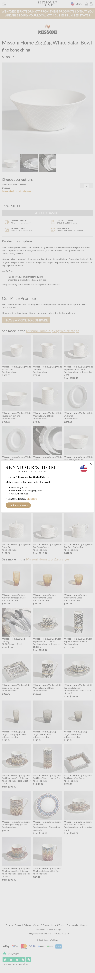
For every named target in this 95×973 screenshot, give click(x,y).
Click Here (32, 498)
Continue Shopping (18, 505)
